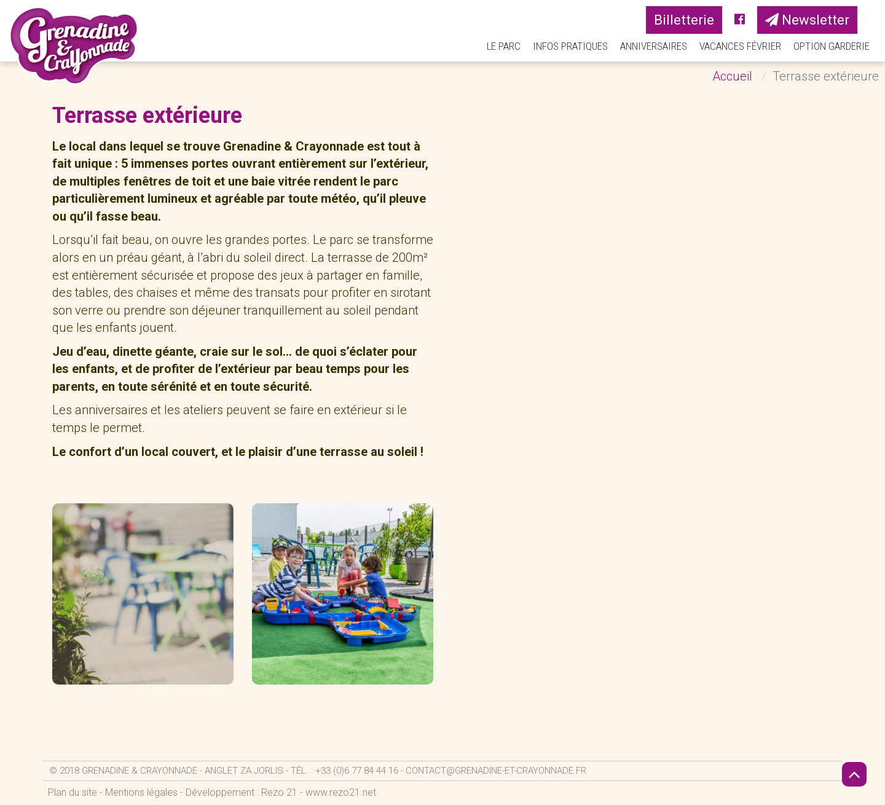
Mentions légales (141, 792)
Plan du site (72, 792)
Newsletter (807, 20)
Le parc (504, 46)
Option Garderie (831, 46)
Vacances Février (740, 46)
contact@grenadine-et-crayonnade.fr (496, 770)
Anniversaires (653, 46)
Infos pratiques (570, 46)
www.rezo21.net (340, 792)
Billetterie (684, 20)
